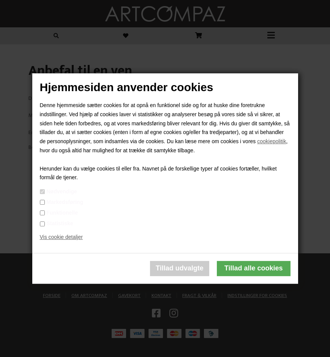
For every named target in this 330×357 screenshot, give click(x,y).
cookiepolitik (271, 141)
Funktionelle (62, 213)
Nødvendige (62, 191)
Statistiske (60, 223)
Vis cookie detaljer (61, 237)
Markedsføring (65, 202)
